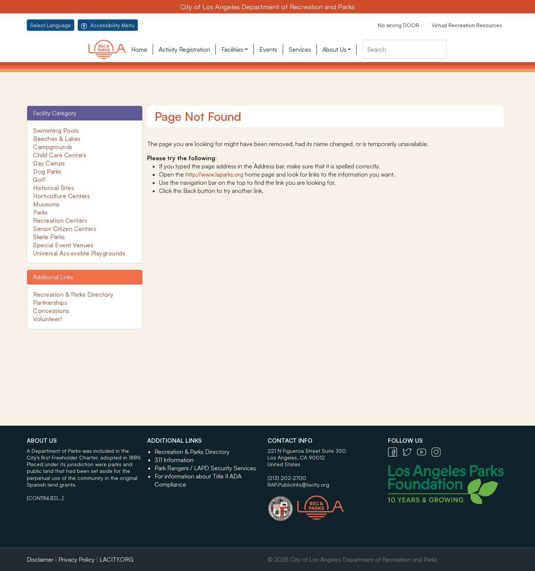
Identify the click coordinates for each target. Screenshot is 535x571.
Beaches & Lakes (57, 138)
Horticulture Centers (61, 196)
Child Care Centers (59, 155)
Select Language (50, 25)
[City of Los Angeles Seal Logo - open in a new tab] (282, 505)
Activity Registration (184, 49)
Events (268, 49)
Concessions (51, 310)
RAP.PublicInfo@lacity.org (298, 484)
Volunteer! (47, 319)
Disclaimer (40, 559)
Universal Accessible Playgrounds (79, 253)
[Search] (405, 49)
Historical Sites (53, 187)
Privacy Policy (76, 559)
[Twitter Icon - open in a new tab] (409, 451)
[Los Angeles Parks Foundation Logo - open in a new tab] (448, 483)
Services (300, 49)
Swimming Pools (56, 130)
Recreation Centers (60, 220)
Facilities (232, 49)
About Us (334, 49)
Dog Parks (47, 171)
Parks (40, 212)
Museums (46, 204)
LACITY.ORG (116, 559)
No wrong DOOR (398, 25)
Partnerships (50, 302)
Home (139, 49)
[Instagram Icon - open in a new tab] (437, 451)
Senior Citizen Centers (64, 228)
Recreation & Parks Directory (73, 294)
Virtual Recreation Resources (467, 25)
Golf (39, 179)
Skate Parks (49, 237)
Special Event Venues (63, 245)
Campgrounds (52, 147)
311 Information (174, 460)
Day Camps (49, 163)
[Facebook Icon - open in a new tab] (395, 451)
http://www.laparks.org (214, 174)
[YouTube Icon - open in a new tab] (424, 451)
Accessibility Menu (107, 25)
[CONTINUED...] (45, 498)
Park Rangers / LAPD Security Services (205, 468)
